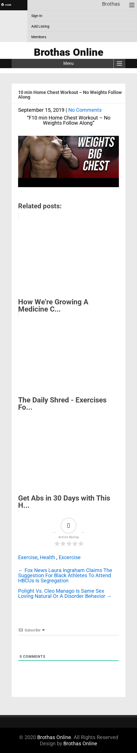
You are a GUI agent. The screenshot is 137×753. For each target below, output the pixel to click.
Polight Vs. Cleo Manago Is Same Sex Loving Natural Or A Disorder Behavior (65, 593)
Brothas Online (54, 737)
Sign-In (36, 16)
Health (47, 557)
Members (38, 37)
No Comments (85, 110)
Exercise (27, 557)
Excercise (70, 557)
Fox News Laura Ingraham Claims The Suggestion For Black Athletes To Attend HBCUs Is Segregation (65, 575)
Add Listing (40, 26)
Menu (68, 63)
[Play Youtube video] (68, 164)
